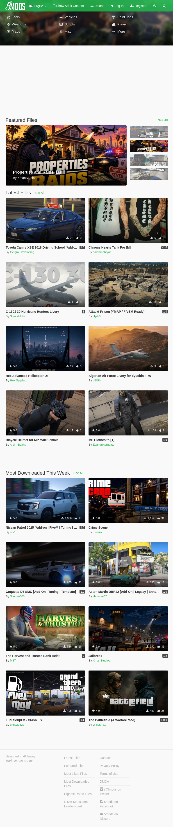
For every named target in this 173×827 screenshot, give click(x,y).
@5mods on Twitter (110, 791)
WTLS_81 (99, 724)
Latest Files (72, 758)
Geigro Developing (22, 252)
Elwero (97, 532)
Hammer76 (100, 596)
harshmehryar (102, 252)
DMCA (104, 781)
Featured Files (74, 766)
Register (138, 6)
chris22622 (17, 724)
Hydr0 (97, 316)
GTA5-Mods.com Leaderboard (76, 804)
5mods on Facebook (109, 804)
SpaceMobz (17, 316)
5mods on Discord (109, 816)
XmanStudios (101, 660)
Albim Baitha (18, 444)
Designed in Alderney (21, 756)
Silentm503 (17, 596)
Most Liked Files (75, 773)
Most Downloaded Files (76, 784)
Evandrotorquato (103, 444)
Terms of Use (109, 773)
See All (163, 120)
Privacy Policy (109, 766)
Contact (105, 758)
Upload (97, 6)
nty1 (13, 532)
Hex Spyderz (18, 380)
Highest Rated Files (78, 794)
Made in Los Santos (20, 761)
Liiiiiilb (97, 380)
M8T (13, 660)
